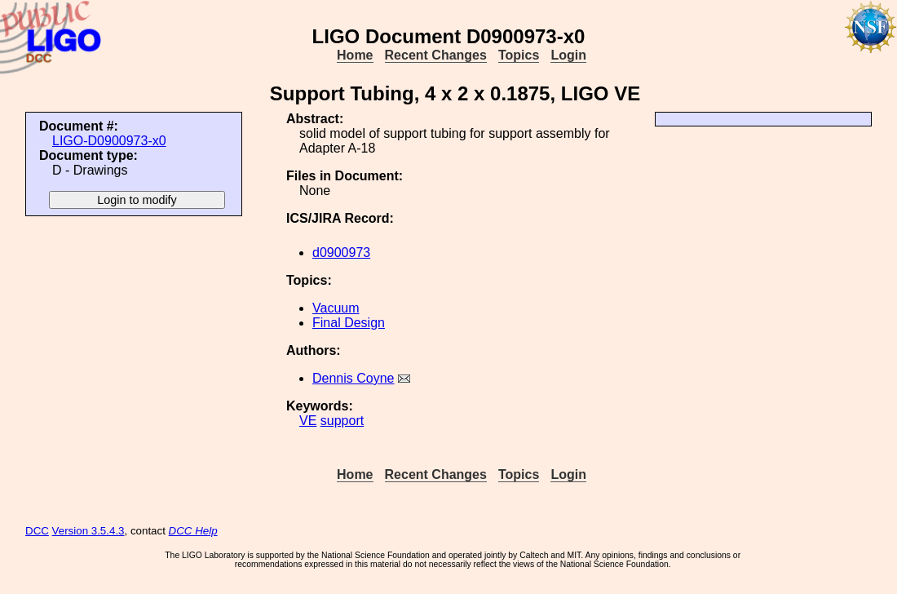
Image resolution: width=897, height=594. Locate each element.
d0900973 (341, 252)
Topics (518, 55)
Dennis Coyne (353, 378)
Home (355, 55)
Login (568, 55)
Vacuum (336, 308)
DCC (37, 531)
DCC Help (193, 531)
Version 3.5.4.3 (88, 531)
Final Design (348, 323)
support (342, 421)
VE (307, 421)
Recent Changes (436, 55)
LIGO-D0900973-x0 (109, 141)
